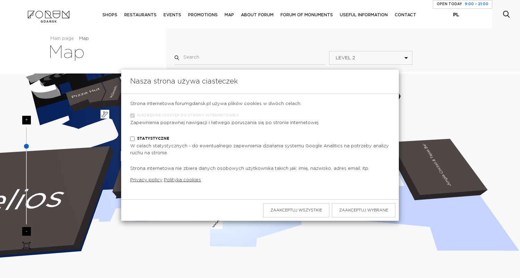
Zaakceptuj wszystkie (296, 210)
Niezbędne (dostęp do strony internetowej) (188, 115)
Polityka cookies (182, 180)
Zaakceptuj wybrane (363, 210)
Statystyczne (153, 138)
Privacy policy (146, 180)
